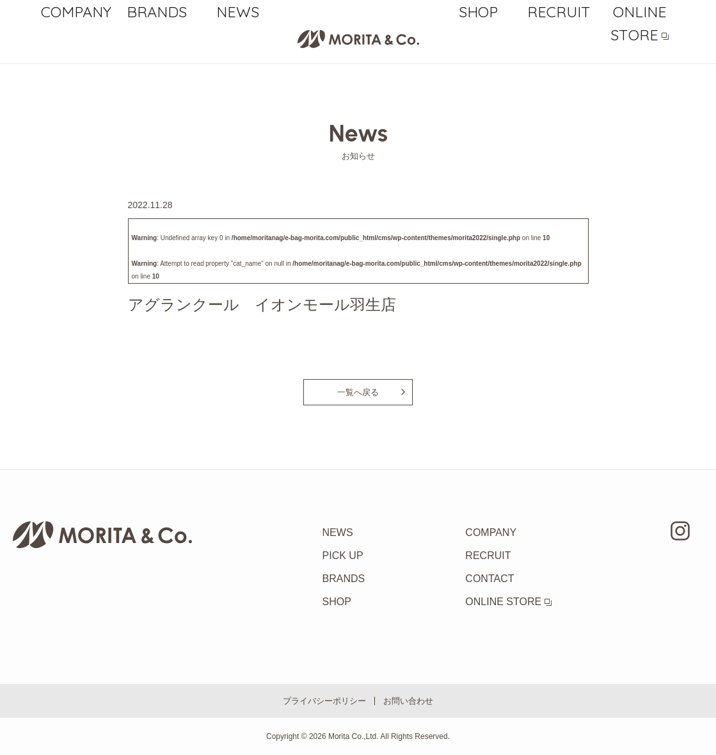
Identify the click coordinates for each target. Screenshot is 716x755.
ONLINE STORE (639, 40)
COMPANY (76, 40)
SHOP (478, 40)
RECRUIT (559, 40)
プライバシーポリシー (324, 701)
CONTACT (489, 578)
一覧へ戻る (358, 392)
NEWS (238, 40)
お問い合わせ (408, 701)
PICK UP (342, 555)
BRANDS (157, 40)
